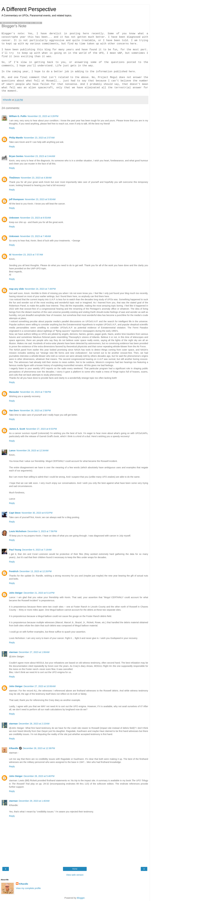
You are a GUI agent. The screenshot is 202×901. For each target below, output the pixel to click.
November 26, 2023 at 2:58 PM (35, 410)
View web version (75, 875)
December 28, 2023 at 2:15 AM (34, 723)
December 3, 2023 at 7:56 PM (42, 531)
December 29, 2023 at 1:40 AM (34, 801)
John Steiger (16, 593)
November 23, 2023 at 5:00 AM (40, 199)
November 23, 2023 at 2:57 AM (39, 137)
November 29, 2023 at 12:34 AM (32, 450)
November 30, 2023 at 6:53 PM (37, 513)
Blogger (81, 898)
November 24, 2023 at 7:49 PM (40, 289)
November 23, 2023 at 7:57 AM (27, 254)
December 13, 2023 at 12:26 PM (35, 571)
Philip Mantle (16, 137)
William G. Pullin (18, 116)
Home (74, 869)
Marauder (14, 392)
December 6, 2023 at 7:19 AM (37, 549)
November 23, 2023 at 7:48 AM (35, 236)
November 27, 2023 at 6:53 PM (41, 429)
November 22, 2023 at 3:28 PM (43, 116)
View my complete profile (28, 888)
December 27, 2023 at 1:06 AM (34, 652)
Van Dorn (14, 410)
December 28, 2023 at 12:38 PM (39, 748)
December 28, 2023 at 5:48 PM (39, 776)
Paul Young (15, 549)
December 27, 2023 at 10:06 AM (39, 686)
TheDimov (14, 177)
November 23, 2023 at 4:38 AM (36, 177)
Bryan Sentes (16, 156)
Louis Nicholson (17, 531)
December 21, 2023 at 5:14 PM (39, 593)
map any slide (16, 289)
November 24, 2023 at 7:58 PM (35, 392)
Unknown (14, 217)
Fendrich (14, 571)
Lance (12, 450)
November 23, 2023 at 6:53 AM (35, 217)
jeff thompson (16, 199)
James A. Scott (17, 429)
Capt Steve (15, 513)
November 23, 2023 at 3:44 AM (39, 156)
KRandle (13, 748)
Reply (12, 128)
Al (10, 254)
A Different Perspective (29, 9)
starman (13, 652)
